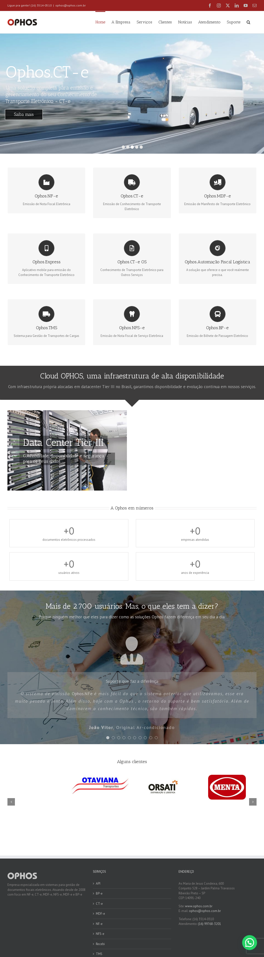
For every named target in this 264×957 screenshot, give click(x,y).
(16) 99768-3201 (209, 924)
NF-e (99, 924)
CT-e (99, 904)
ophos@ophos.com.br (70, 5)
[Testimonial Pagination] (107, 737)
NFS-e (100, 934)
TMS (99, 954)
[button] (248, 21)
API (98, 883)
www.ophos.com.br (198, 906)
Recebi (100, 944)
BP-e (99, 893)
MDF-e (100, 913)
